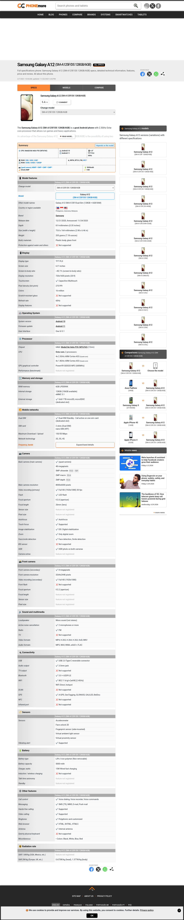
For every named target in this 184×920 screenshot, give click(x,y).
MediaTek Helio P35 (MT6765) (74, 347)
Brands (91, 14)
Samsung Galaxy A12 (143, 150)
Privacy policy (104, 896)
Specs (34, 88)
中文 (130, 905)
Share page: (162, 74)
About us (88, 896)
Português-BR (102, 905)
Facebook (158, 6)
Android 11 (60, 326)
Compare (77, 14)
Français (78, 905)
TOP (92, 890)
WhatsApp (156, 74)
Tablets (141, 14)
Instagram (146, 6)
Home (41, 14)
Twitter (149, 74)
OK (92, 915)
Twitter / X (152, 6)
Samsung (60, 216)
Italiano (89, 905)
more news (160, 512)
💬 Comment (62, 102)
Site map (76, 896)
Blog (51, 14)
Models (66, 88)
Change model (47, 108)
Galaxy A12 (85, 196)
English (55, 905)
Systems (105, 14)
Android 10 (60, 321)
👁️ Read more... (66, 136)
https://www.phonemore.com (32, 5)
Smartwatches (123, 14)
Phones (63, 14)
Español (66, 905)
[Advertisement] (92, 39)
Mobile (131, 450)
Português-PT (118, 905)
